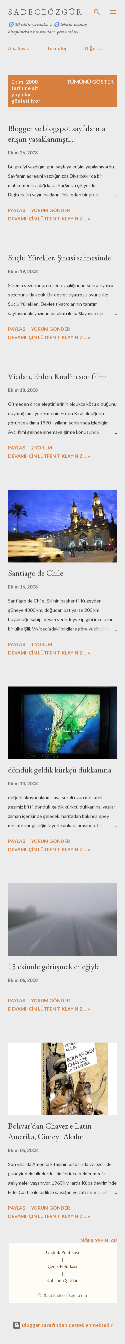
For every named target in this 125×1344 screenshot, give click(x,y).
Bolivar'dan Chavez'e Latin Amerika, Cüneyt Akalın (50, 1131)
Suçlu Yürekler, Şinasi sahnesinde (59, 257)
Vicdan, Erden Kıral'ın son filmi (57, 376)
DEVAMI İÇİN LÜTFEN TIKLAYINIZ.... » (49, 218)
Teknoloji (57, 48)
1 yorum (41, 644)
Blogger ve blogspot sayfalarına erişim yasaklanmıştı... (56, 133)
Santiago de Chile (35, 573)
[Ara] (97, 12)
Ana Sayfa (19, 48)
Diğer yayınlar (98, 1240)
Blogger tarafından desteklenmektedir (63, 1325)
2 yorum (41, 447)
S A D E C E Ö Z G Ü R (45, 12)
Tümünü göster (90, 81)
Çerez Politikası (62, 1266)
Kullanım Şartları (62, 1280)
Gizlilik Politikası (62, 1252)
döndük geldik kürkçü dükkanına (59, 770)
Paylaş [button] (16, 210)
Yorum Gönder (50, 210)
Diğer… (93, 48)
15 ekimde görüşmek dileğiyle (54, 966)
